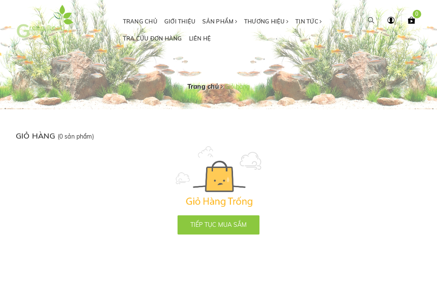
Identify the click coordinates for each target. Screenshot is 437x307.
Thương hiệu (266, 21)
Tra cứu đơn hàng (152, 38)
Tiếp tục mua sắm (218, 225)
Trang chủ (140, 21)
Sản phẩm (219, 21)
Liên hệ (200, 38)
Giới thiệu (180, 21)
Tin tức (308, 21)
